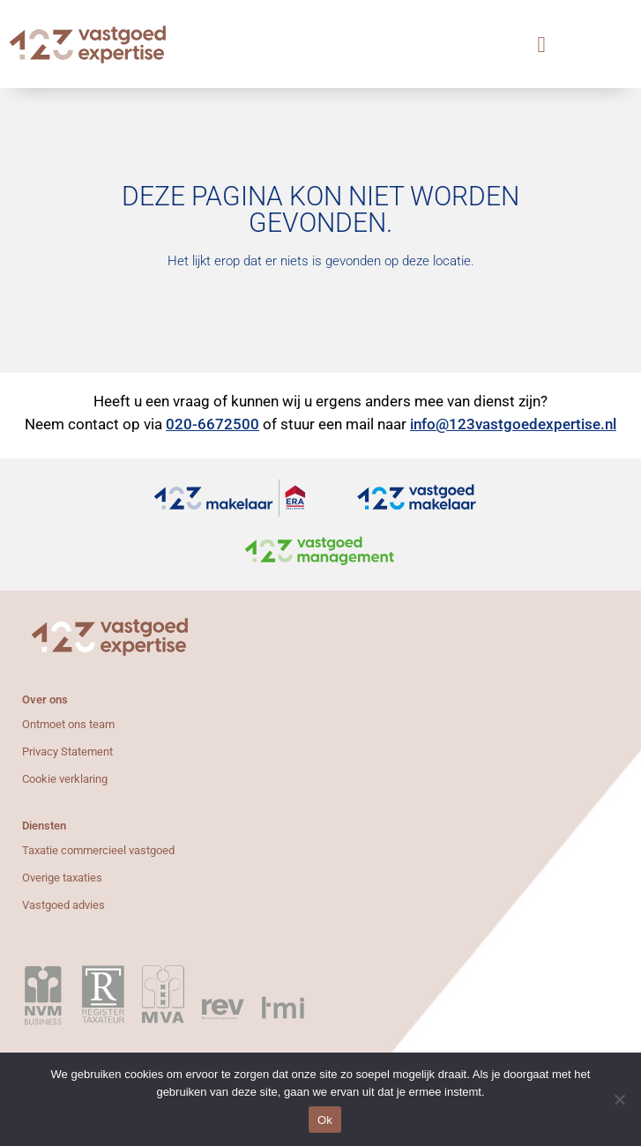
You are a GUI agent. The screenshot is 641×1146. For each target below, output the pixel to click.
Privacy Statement (67, 751)
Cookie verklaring (65, 778)
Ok (324, 1120)
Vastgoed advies (63, 905)
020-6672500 (212, 424)
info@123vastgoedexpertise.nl (513, 424)
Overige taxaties (62, 877)
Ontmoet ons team (68, 724)
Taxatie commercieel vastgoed (98, 850)
